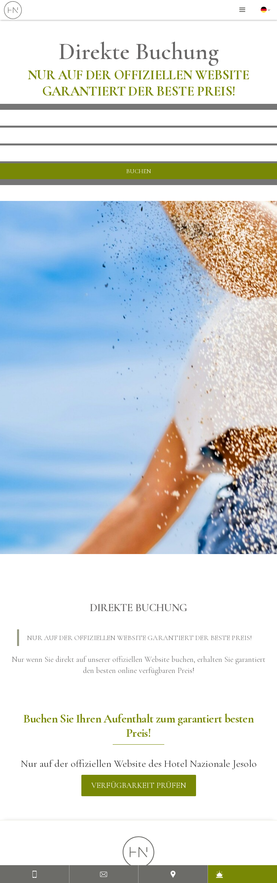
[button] (242, 10)
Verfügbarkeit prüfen (138, 785)
